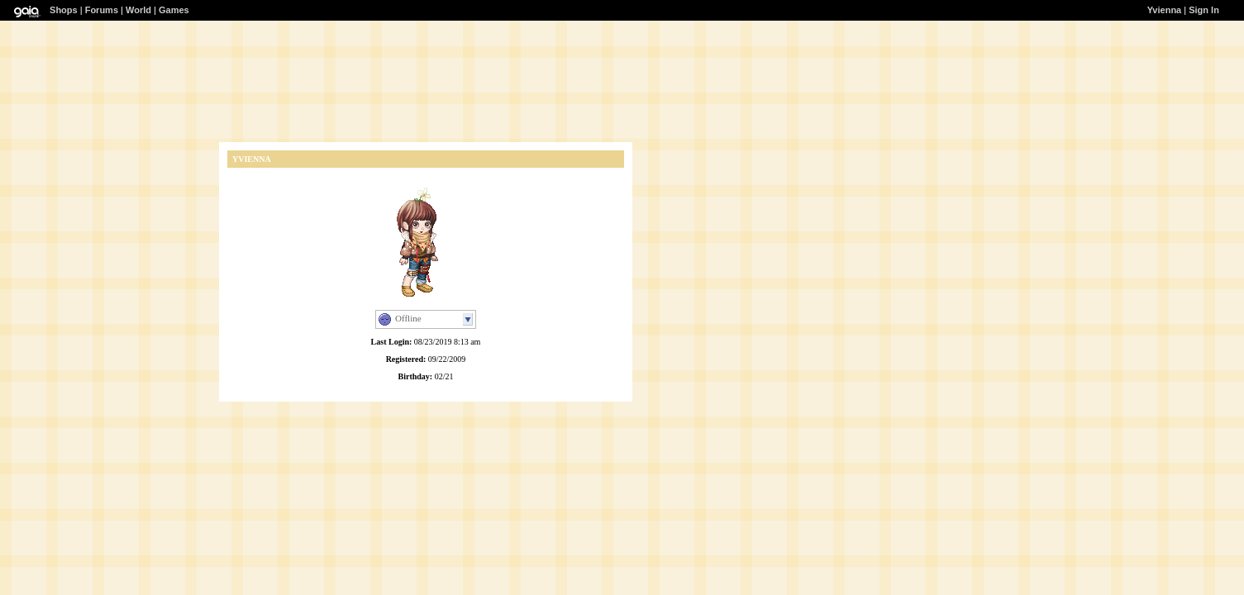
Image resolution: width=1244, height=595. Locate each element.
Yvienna (1164, 10)
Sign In (1204, 10)
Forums (101, 10)
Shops (64, 10)
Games (174, 10)
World (138, 10)
